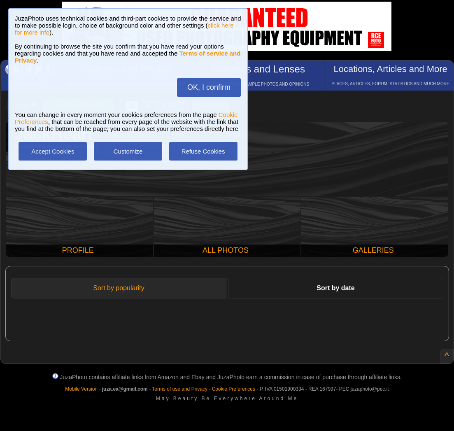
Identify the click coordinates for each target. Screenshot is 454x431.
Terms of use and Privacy (179, 389)
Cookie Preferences (233, 389)
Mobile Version (81, 389)
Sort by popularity (118, 287)
